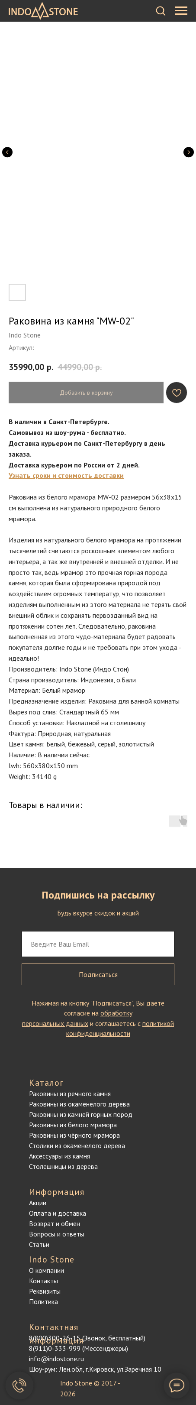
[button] (160, 10)
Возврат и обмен (54, 1223)
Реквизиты (45, 1291)
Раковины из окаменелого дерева (79, 1104)
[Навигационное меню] (181, 10)
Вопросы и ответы (56, 1234)
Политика (43, 1301)
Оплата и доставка (57, 1213)
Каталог (46, 1082)
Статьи (39, 1244)
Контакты (43, 1280)
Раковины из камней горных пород (80, 1114)
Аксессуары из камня (59, 1156)
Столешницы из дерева (63, 1166)
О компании (46, 1270)
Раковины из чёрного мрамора (74, 1135)
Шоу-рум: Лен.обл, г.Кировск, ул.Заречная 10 (95, 1369)
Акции (37, 1202)
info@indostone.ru (56, 1358)
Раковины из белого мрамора (73, 1124)
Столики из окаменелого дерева (77, 1145)
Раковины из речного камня (70, 1093)
